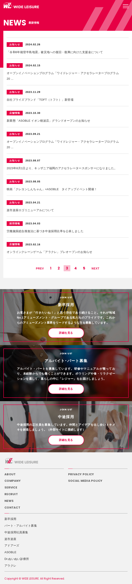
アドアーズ (11, 545)
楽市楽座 (10, 539)
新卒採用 (10, 519)
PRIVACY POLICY (81, 474)
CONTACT (12, 507)
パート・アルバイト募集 (20, 525)
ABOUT (10, 474)
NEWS (9, 501)
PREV (40, 268)
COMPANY (12, 481)
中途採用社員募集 (16, 532)
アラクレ (10, 565)
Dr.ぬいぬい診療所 (16, 559)
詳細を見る (66, 332)
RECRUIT (11, 494)
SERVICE (10, 487)
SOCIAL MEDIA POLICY (85, 481)
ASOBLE (10, 552)
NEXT (95, 268)
